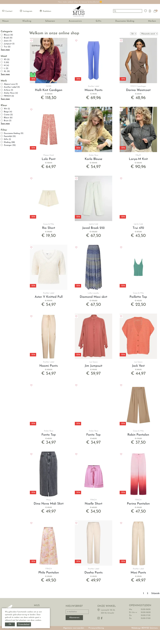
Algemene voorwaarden (73, 628)
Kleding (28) (9, 142)
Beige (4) (8, 112)
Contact (7, 11)
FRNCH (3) (9, 96)
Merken (152, 21)
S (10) (6, 62)
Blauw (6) (8, 118)
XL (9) (7, 71)
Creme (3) (8, 115)
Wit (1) (7, 109)
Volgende (155, 593)
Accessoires (75, 21)
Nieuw (5, 21)
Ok (10, 624)
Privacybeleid (23, 624)
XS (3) (6, 60)
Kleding (27, 21)
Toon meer (5, 50)
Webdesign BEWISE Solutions (144, 628)
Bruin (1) (7, 121)
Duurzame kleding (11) (13, 133)
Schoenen (50, 21)
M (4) (6, 65)
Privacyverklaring (96, 628)
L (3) (6, 68)
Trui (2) (7, 47)
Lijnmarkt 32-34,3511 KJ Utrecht (108, 611)
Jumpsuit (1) (9, 44)
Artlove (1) (8, 90)
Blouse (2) (8, 35)
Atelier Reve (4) (11, 93)
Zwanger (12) (10, 145)
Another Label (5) (12, 87)
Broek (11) (8, 38)
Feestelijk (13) (10, 136)
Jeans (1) (7, 41)
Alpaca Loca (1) (11, 84)
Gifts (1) (7, 139)
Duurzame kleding (124, 21)
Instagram (26, 11)
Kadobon (45, 11)
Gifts (98, 21)
